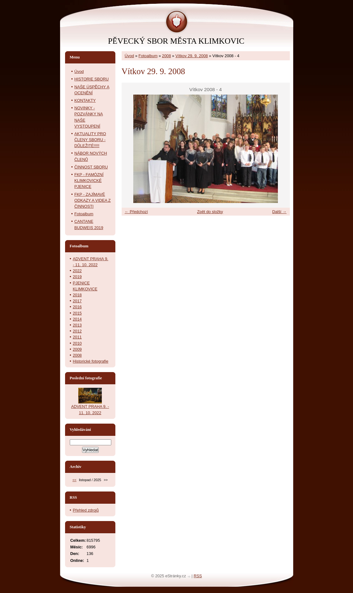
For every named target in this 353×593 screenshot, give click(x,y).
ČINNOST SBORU (91, 167)
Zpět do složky (210, 211)
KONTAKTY (85, 100)
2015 (77, 313)
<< (74, 480)
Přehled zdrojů (86, 510)
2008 (166, 55)
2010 (77, 343)
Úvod (129, 55)
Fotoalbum (148, 55)
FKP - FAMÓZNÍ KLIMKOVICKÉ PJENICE (89, 180)
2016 (77, 307)
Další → (279, 211)
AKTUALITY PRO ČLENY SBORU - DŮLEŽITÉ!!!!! (90, 139)
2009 (77, 349)
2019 (77, 276)
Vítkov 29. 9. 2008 (191, 55)
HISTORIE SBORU (91, 79)
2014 (77, 319)
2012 (77, 331)
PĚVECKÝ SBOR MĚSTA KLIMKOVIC (176, 41)
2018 (77, 295)
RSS (198, 576)
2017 (77, 301)
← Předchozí (136, 211)
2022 (77, 270)
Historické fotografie (90, 361)
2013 (77, 325)
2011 (77, 337)
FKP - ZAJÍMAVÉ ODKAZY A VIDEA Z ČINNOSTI (92, 200)
